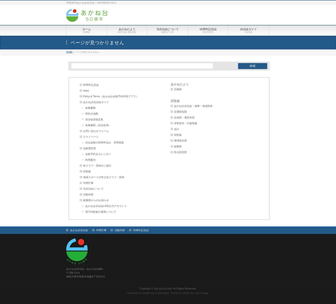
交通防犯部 (180, 111)
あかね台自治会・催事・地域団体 (193, 106)
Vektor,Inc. (188, 293)
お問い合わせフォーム (96, 131)
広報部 (178, 89)
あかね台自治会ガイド (96, 102)
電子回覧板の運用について (100, 211)
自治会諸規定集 (94, 119)
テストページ (91, 136)
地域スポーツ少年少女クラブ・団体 (103, 177)
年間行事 (88, 183)
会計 (176, 129)
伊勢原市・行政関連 (185, 123)
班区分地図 (91, 113)
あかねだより (180, 84)
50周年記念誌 (91, 84)
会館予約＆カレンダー (98, 154)
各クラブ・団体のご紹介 (97, 165)
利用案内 (90, 159)
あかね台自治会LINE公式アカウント (106, 206)
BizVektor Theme (168, 293)
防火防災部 (180, 152)
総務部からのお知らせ (96, 200)
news (86, 90)
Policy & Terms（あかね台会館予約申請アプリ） (111, 96)
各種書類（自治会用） (98, 125)
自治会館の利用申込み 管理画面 (104, 142)
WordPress (148, 293)
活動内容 (88, 194)
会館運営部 (89, 148)
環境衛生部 (180, 140)
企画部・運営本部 (184, 117)
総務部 (178, 146)
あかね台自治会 (79, 230)
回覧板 (87, 171)
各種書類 (90, 107)
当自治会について (93, 188)
